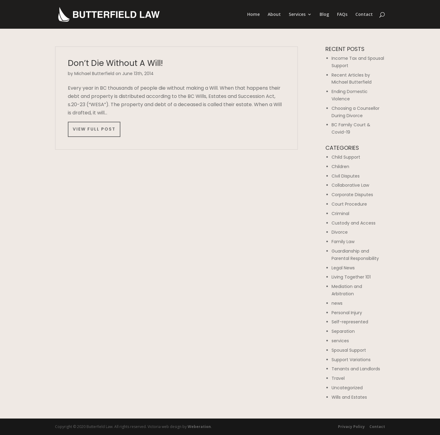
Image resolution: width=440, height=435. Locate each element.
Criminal (340, 213)
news (337, 303)
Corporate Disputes (352, 195)
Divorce (340, 232)
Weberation (199, 426)
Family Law (343, 242)
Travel (338, 378)
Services (297, 14)
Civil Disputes (346, 176)
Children (340, 167)
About (274, 14)
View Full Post (94, 129)
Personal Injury (347, 313)
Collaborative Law (350, 185)
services (340, 341)
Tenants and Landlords (356, 369)
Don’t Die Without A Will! (115, 63)
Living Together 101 (351, 277)
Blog (324, 14)
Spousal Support (349, 350)
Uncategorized (347, 388)
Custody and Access (354, 223)
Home (253, 14)
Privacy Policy (351, 426)
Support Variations (351, 360)
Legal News (343, 268)
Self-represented (350, 322)
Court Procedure (349, 204)
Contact (364, 14)
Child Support (346, 157)
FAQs (342, 14)
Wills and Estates (349, 397)
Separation (343, 331)
